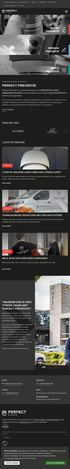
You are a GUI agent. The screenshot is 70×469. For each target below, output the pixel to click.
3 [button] (52, 366)
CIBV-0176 (7, 437)
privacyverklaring (14, 458)
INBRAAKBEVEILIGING (12, 93)
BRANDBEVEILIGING (50, 90)
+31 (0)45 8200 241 (11, 393)
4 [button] (57, 366)
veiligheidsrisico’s (25, 422)
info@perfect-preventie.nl (14, 384)
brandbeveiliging (39, 420)
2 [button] (48, 366)
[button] (3, 131)
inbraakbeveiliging (52, 420)
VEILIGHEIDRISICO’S (58, 93)
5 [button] (62, 366)
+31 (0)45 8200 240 (46, 384)
